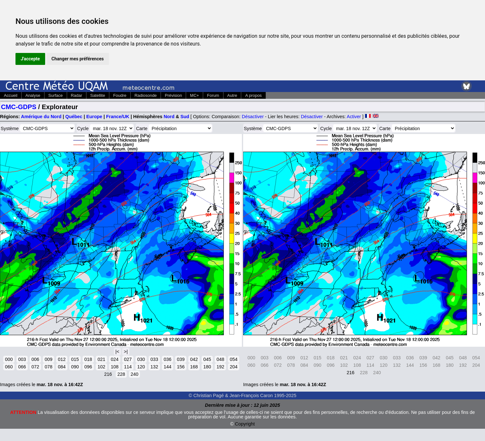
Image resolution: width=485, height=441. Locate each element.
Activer (354, 116)
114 (128, 366)
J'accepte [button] (30, 58)
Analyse (32, 95)
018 (88, 359)
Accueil (10, 95)
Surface (55, 95)
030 (141, 359)
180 (207, 366)
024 (114, 359)
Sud (184, 116)
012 (61, 359)
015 (75, 359)
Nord (168, 116)
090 (75, 366)
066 (22, 366)
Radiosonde (145, 95)
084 (61, 366)
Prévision (173, 95)
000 (9, 359)
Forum (213, 95)
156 (180, 366)
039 (180, 359)
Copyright (245, 423)
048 (220, 359)
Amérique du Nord (41, 116)
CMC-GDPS (18, 106)
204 (233, 366)
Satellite (97, 95)
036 (167, 359)
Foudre (119, 95)
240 (134, 374)
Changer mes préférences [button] (78, 58)
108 (114, 366)
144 (167, 366)
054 (233, 359)
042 (194, 359)
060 (9, 366)
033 (154, 359)
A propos (253, 95)
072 (35, 366)
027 (128, 359)
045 (207, 359)
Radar (76, 95)
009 (48, 359)
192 (220, 366)
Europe (94, 116)
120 (141, 366)
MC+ (194, 95)
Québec (74, 116)
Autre (232, 95)
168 (194, 366)
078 (48, 366)
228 (121, 374)
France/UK (117, 116)
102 (101, 366)
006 (35, 359)
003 (22, 359)
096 (88, 366)
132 (154, 366)
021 (101, 359)
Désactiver (253, 116)
